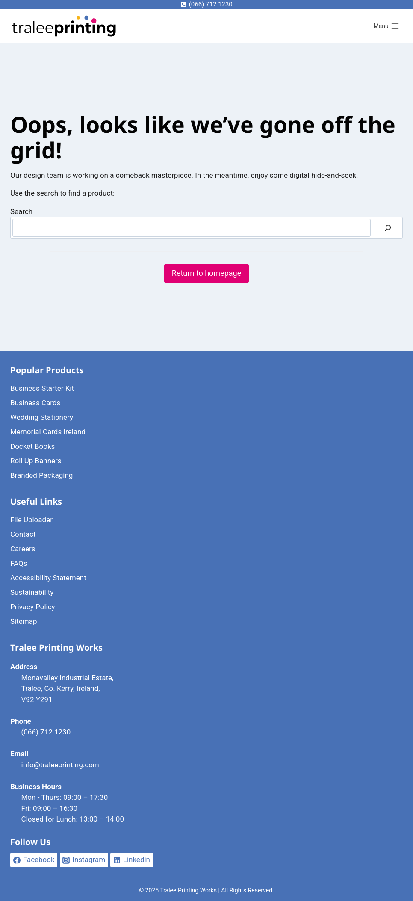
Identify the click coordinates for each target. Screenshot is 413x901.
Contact (22, 534)
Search (21, 211)
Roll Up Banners (36, 460)
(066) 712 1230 (46, 732)
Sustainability (31, 592)
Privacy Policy (32, 607)
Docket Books (32, 446)
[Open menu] (386, 26)
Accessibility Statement (48, 577)
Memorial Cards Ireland (48, 431)
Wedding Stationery (41, 417)
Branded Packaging (41, 475)
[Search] (388, 228)
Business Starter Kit (42, 388)
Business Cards (35, 402)
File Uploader (31, 519)
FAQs (18, 563)
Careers (22, 548)
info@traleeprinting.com (60, 765)
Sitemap (23, 621)
